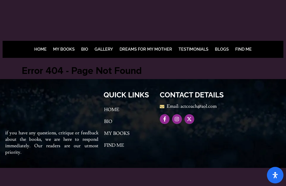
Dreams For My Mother (146, 49)
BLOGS (222, 49)
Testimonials (193, 49)
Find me (243, 49)
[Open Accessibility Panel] (275, 175)
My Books (64, 49)
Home (40, 49)
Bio (84, 49)
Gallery (104, 49)
